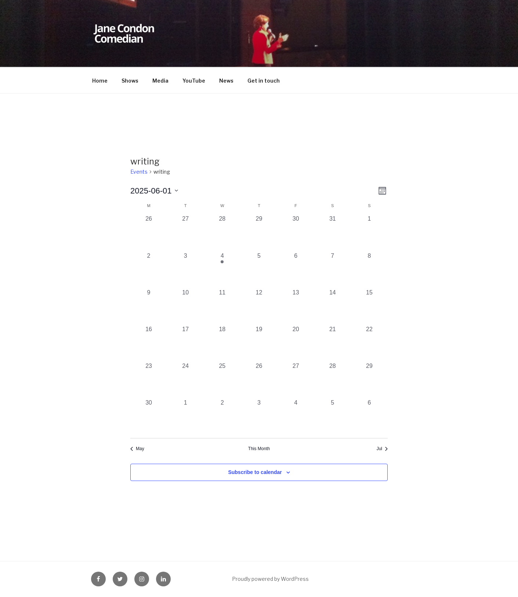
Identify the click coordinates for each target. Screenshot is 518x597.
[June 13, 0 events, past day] (296, 306)
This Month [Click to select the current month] (259, 448)
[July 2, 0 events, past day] (222, 416)
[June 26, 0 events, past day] (258, 380)
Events (139, 172)
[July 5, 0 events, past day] (332, 416)
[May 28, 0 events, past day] (222, 232)
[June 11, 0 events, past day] (222, 306)
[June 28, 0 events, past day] (332, 380)
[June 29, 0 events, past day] (369, 380)
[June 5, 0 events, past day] (258, 270)
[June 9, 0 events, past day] (148, 306)
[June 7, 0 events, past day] (332, 270)
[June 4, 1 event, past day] (222, 270)
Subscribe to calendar (255, 472)
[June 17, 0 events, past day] (185, 343)
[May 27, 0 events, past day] (185, 232)
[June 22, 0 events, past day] (369, 343)
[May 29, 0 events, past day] (258, 232)
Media (160, 80)
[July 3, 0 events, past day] (258, 416)
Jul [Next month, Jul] (382, 448)
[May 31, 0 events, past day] (332, 232)
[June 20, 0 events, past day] (296, 343)
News (226, 80)
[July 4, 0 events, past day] (296, 416)
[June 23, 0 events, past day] (148, 380)
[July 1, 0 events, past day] (185, 416)
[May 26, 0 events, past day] (148, 232)
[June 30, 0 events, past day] (148, 416)
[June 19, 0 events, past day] (258, 343)
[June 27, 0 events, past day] (296, 380)
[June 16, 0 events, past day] (148, 343)
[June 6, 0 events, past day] (296, 270)
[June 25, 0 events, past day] (222, 380)
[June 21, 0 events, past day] (332, 343)
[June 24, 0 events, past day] (185, 380)
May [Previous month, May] (137, 448)
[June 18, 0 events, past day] (222, 343)
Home (100, 80)
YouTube (193, 80)
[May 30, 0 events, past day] (296, 232)
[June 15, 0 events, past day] (369, 306)
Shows (130, 80)
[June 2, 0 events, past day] (148, 270)
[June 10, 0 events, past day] (185, 306)
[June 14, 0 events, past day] (332, 306)
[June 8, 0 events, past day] (369, 270)
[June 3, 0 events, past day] (185, 270)
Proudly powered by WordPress (270, 579)
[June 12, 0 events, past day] (258, 306)
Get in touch (263, 80)
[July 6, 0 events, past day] (369, 416)
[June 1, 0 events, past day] (369, 232)
